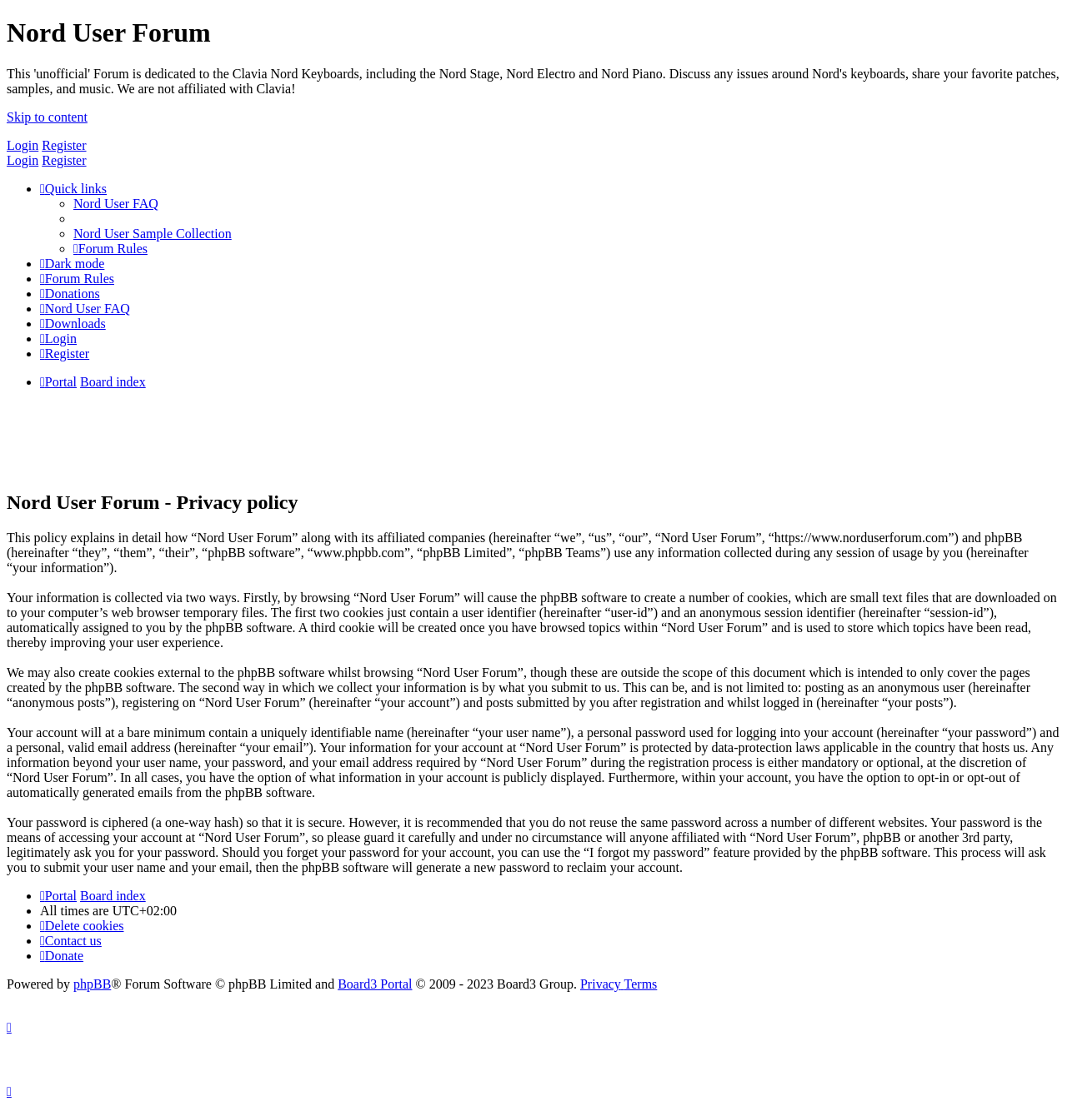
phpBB (92, 984)
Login (22, 145)
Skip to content (47, 117)
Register (64, 145)
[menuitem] (115, 204)
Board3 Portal (375, 984)
